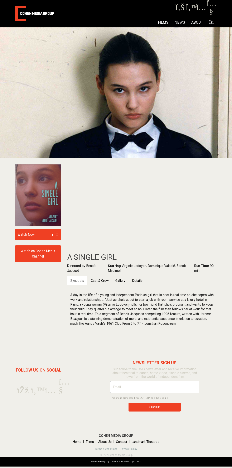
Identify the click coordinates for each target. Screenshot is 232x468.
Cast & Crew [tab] (100, 281)
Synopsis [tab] (77, 281)
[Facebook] (180, 8)
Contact (121, 442)
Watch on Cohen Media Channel (38, 254)
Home (77, 442)
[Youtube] (211, 12)
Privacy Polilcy (129, 448)
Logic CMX (135, 461)
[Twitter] (190, 8)
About (197, 22)
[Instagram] (201, 8)
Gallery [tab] (120, 281)
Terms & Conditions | (108, 448)
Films (163, 22)
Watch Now (26, 234)
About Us (105, 442)
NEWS (180, 22)
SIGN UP (154, 407)
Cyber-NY (115, 461)
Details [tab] (137, 281)
